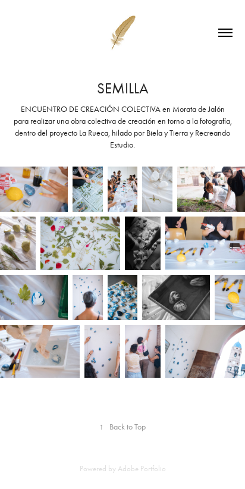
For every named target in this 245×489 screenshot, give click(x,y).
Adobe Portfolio (142, 468)
